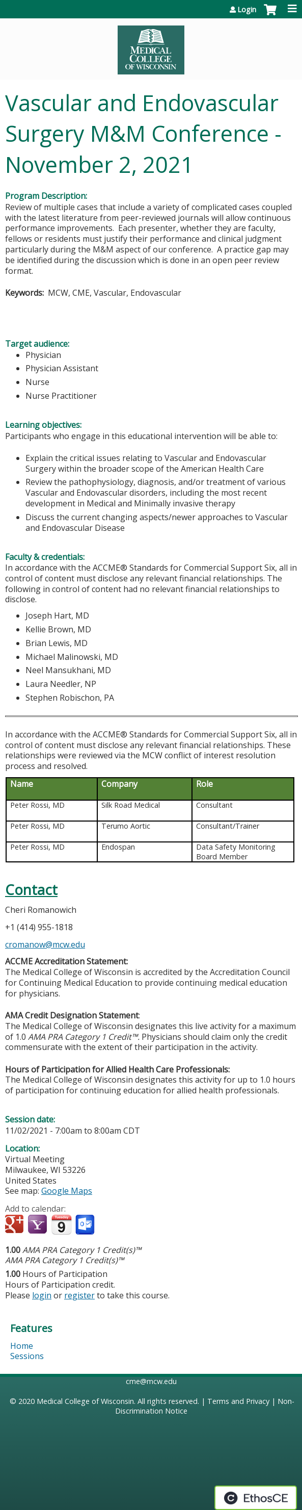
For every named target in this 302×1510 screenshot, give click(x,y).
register (79, 1295)
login (41, 1295)
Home (21, 1345)
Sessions (27, 1356)
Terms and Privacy (238, 1401)
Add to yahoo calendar (38, 1225)
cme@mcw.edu (151, 1381)
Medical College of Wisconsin (85, 1401)
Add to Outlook (85, 1225)
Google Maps (66, 1190)
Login (246, 9)
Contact (31, 889)
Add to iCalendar (61, 1224)
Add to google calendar (15, 1225)
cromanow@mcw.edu (45, 944)
